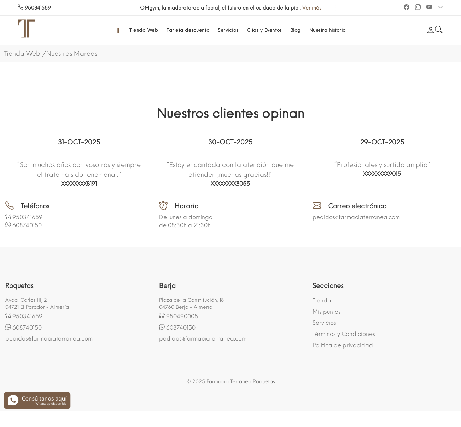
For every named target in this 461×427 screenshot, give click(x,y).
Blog (295, 30)
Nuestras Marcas (71, 54)
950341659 (34, 8)
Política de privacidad (343, 345)
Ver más (137, 8)
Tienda (322, 300)
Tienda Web (143, 30)
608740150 (27, 225)
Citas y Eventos (264, 30)
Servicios (228, 30)
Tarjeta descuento (188, 30)
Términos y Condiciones (344, 334)
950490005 (182, 316)
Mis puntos (327, 311)
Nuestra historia (327, 30)
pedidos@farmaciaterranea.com (356, 217)
